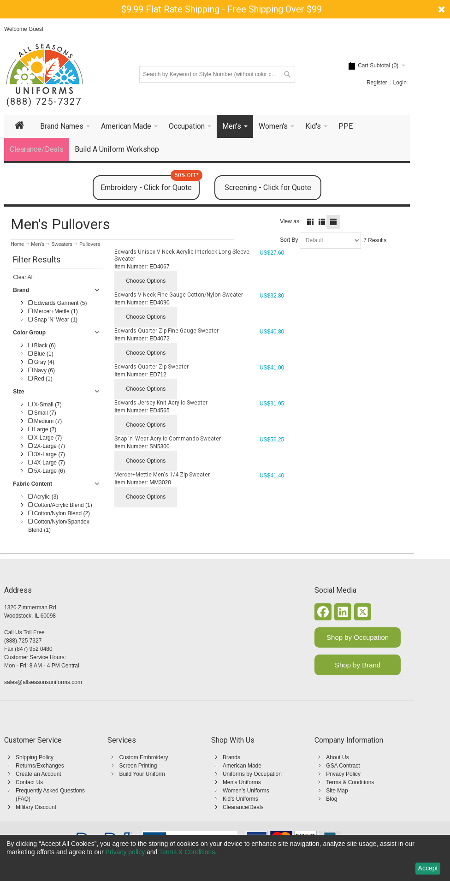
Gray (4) (41, 362)
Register (377, 82)
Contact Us (29, 782)
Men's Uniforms (242, 782)
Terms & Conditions (350, 782)
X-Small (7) (44, 404)
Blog (331, 799)
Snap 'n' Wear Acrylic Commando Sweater (167, 438)
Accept (428, 868)
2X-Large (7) (46, 446)
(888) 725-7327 (44, 101)
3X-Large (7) (46, 454)
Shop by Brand (357, 665)
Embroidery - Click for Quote (150, 183)
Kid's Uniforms (240, 799)
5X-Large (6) (46, 471)
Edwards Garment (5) (57, 303)
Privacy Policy (343, 774)
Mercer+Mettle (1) (52, 311)
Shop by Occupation (357, 637)
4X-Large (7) (46, 462)
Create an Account (38, 774)
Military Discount (36, 807)
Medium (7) (45, 421)
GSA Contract (343, 765)
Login (400, 82)
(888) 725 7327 (22, 640)
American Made (242, 765)
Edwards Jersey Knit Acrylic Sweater (160, 402)
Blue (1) (40, 354)
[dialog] (225, 858)
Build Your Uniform (142, 774)
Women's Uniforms (246, 790)
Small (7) (42, 413)
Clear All (23, 277)
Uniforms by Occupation (252, 774)
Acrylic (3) (43, 497)
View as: (290, 221)
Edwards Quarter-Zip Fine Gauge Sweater (166, 330)
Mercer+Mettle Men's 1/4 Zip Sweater (162, 474)
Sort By (289, 240)
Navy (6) (41, 370)
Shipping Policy (34, 757)
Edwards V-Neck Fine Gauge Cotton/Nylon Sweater (178, 295)
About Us (337, 757)
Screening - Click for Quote (268, 187)
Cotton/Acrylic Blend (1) (60, 505)
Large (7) (42, 429)
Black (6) (42, 345)
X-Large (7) (45, 438)
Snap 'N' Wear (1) (52, 319)
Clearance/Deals (243, 807)
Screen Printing (138, 765)
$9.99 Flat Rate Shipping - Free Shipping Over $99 (221, 9)
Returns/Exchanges (40, 765)
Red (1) (40, 378)
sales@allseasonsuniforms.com (43, 682)
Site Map (337, 790)
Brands (231, 757)
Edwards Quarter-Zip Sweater (151, 366)
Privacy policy (125, 852)
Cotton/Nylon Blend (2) (59, 513)
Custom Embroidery (143, 757)
